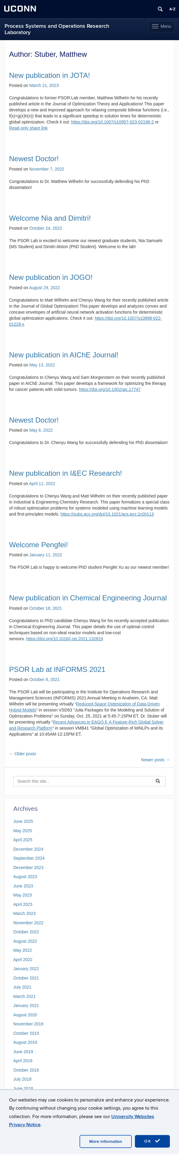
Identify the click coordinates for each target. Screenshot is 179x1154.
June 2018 (23, 1088)
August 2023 (25, 876)
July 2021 (22, 987)
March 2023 (24, 913)
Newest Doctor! (34, 159)
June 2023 (23, 886)
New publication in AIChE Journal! (64, 355)
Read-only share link (28, 128)
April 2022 (22, 959)
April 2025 (22, 839)
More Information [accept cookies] (105, 1141)
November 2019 (28, 1023)
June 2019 (23, 1051)
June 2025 (23, 821)
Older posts (22, 753)
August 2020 (25, 1014)
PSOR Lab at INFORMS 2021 (57, 669)
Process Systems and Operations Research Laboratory (57, 29)
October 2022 (26, 931)
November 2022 (28, 922)
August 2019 (25, 1042)
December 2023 (28, 867)
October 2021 (26, 978)
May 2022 (22, 950)
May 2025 (22, 830)
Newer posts (155, 759)
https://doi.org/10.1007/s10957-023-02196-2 (112, 122)
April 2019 (22, 1060)
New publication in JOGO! (51, 277)
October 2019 (26, 1033)
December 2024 (28, 849)
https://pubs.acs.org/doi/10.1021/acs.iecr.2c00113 (107, 514)
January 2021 (26, 1005)
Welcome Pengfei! (38, 545)
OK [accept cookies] (152, 1141)
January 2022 (26, 968)
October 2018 (26, 1070)
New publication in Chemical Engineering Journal (88, 598)
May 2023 (22, 895)
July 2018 (22, 1079)
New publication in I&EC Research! (65, 473)
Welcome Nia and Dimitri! (50, 218)
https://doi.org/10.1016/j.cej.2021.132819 (64, 638)
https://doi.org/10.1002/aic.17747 (110, 389)
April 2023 (22, 904)
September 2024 (29, 858)
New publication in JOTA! (49, 75)
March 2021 (24, 996)
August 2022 (25, 941)
